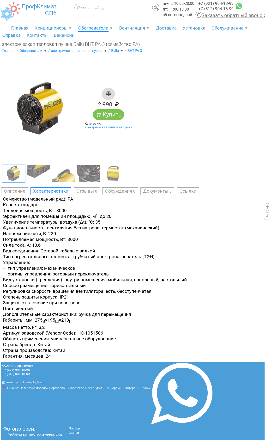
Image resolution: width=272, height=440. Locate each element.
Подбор (74, 428)
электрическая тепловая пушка (108, 127)
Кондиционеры (51, 28)
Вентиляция (132, 28)
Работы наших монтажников (34, 435)
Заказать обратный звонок (233, 15)
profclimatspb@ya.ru (30, 382)
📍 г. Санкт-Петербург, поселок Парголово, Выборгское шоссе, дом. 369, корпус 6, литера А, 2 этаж (76, 388)
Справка (11, 35)
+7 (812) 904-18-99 (216, 8)
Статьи (74, 432)
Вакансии (64, 35)
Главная (20, 28)
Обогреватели (93, 28)
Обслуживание (228, 28)
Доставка (166, 28)
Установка (194, 28)
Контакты (37, 35)
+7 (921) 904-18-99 (216, 3)
